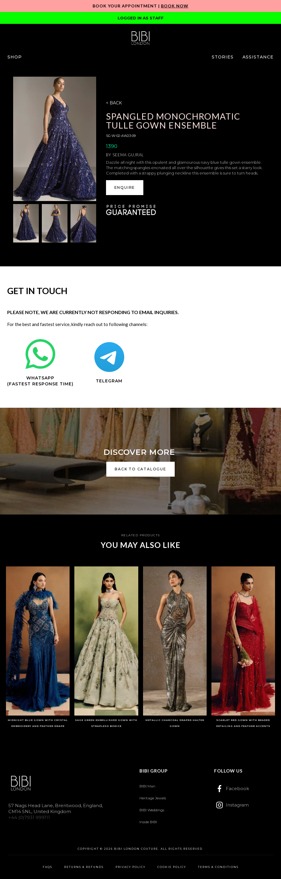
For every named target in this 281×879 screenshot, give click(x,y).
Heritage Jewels (152, 798)
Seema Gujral (128, 154)
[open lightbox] (54, 139)
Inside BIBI (148, 822)
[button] (14, 57)
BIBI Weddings (151, 810)
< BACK (114, 103)
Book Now (174, 5)
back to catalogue (140, 469)
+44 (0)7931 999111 (29, 817)
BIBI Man (147, 786)
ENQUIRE (124, 187)
